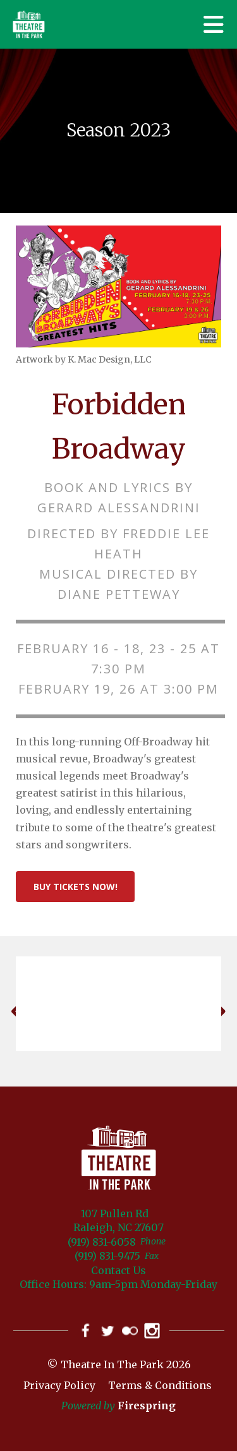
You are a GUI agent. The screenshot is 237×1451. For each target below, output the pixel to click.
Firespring (147, 1405)
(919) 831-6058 (102, 1242)
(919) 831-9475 (107, 1255)
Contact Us (118, 1270)
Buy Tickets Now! (75, 887)
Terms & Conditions (160, 1385)
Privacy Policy (59, 1385)
